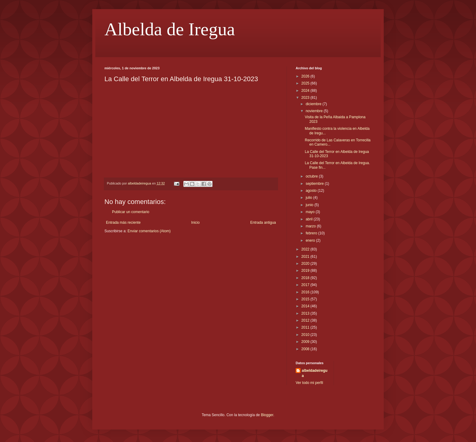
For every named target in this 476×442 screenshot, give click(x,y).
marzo (311, 226)
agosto (312, 190)
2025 (306, 83)
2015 (306, 299)
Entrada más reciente (123, 222)
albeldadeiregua (315, 373)
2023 (306, 97)
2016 (306, 292)
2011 (306, 327)
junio (310, 205)
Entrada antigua (263, 222)
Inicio (195, 222)
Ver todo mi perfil (309, 383)
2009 (306, 342)
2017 (306, 285)
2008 (306, 349)
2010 (306, 335)
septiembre (315, 183)
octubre (312, 176)
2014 (306, 306)
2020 (306, 263)
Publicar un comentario (130, 212)
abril (310, 219)
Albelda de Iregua (169, 29)
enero (311, 240)
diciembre (314, 104)
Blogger (267, 415)
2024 (306, 90)
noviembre (315, 111)
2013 (306, 313)
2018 (306, 278)
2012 (306, 320)
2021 (306, 256)
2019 (306, 270)
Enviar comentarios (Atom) (149, 231)
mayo (311, 212)
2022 (306, 249)
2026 (306, 76)
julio (309, 197)
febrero (312, 233)
